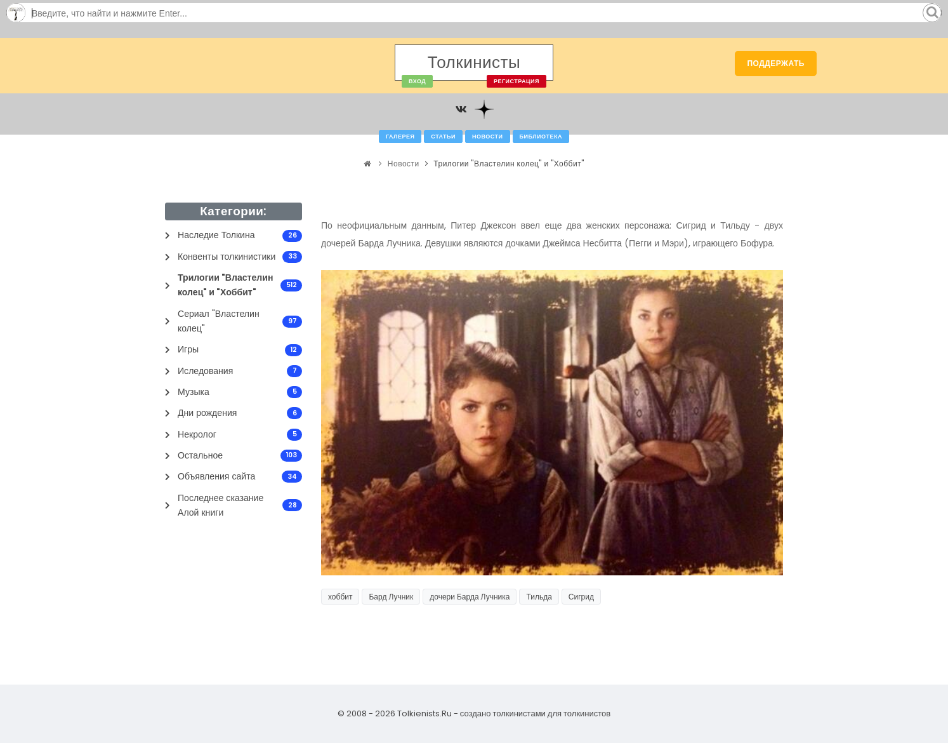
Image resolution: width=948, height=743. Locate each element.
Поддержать (776, 63)
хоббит (340, 596)
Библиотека (541, 136)
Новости (487, 136)
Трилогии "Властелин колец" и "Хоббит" (508, 163)
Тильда (538, 596)
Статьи (443, 136)
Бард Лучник (391, 596)
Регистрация (516, 81)
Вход (417, 81)
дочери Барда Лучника (470, 596)
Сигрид (581, 596)
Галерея (400, 136)
